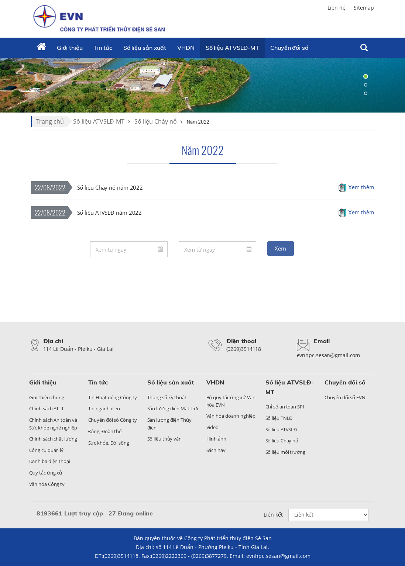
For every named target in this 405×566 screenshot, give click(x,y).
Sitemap (364, 7)
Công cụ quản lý (46, 450)
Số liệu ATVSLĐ (281, 429)
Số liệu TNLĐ (279, 418)
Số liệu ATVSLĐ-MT (232, 47)
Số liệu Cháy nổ (155, 121)
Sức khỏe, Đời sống (108, 442)
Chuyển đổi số (345, 382)
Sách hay (216, 450)
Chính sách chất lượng (53, 438)
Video (212, 427)
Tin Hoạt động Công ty (112, 397)
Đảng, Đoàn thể (105, 431)
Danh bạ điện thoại (49, 461)
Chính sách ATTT (46, 408)
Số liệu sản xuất (144, 47)
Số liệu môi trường (285, 452)
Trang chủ (50, 121)
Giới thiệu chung (46, 397)
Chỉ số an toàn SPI (284, 406)
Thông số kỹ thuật (166, 397)
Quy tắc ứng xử (46, 472)
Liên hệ (336, 7)
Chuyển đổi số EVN (345, 397)
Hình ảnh (216, 438)
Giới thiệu (69, 47)
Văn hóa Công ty (47, 484)
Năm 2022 (203, 150)
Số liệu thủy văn (164, 438)
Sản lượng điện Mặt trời (172, 408)
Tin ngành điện (104, 408)
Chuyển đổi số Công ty (112, 420)
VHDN (186, 47)
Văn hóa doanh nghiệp (230, 416)
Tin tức (102, 47)
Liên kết (273, 514)
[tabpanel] (202, 85)
